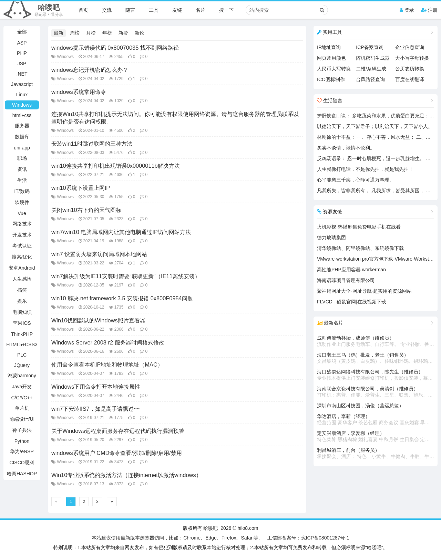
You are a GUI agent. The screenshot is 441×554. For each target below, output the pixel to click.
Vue (22, 213)
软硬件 (22, 202)
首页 (83, 10)
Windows (22, 105)
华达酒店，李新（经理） (375, 420)
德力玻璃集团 (331, 237)
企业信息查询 (409, 47)
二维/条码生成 (371, 68)
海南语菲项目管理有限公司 (346, 280)
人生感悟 (22, 279)
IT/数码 (21, 191)
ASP (22, 43)
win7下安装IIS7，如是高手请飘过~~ (95, 409)
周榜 (75, 33)
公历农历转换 (409, 68)
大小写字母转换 (412, 58)
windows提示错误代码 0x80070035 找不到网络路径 (115, 48)
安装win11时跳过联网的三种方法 (91, 143)
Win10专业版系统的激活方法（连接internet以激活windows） (126, 475)
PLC (22, 355)
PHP (22, 53)
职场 (22, 158)
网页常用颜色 (331, 58)
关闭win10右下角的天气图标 (86, 210)
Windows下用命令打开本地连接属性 (95, 386)
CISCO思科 (21, 462)
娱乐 (22, 301)
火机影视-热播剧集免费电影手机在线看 (359, 227)
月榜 (91, 33)
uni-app (22, 147)
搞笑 (22, 290)
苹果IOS (22, 323)
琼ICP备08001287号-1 (325, 538)
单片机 (22, 408)
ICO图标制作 (331, 79)
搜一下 (226, 10)
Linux (22, 94)
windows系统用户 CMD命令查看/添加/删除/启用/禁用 (116, 453)
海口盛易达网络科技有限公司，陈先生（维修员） (375, 375)
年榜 (107, 33)
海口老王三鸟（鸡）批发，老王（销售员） (375, 358)
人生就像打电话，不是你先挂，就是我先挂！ (365, 169)
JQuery (22, 365)
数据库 (22, 136)
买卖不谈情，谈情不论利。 (346, 147)
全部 (22, 32)
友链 (177, 10)
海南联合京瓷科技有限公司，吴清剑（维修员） (375, 392)
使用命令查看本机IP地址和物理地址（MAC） (107, 364)
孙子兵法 (22, 430)
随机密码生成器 (373, 58)
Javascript (22, 84)
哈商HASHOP (22, 473)
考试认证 (22, 246)
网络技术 (22, 223)
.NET (22, 74)
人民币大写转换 (334, 68)
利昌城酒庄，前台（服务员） (375, 453)
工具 (153, 10)
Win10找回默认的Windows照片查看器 (98, 320)
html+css (22, 115)
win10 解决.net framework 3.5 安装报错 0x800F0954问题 (122, 298)
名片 (200, 10)
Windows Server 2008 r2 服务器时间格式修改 (107, 342)
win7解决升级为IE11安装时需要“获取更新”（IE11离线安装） (125, 276)
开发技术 (22, 234)
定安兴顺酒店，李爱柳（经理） (375, 436)
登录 (407, 10)
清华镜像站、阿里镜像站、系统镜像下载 (360, 248)
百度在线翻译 (409, 79)
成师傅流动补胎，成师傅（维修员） (375, 341)
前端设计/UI (22, 419)
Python (22, 441)
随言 (130, 10)
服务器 (22, 125)
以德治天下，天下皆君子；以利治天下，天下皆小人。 (375, 126)
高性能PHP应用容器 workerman (351, 269)
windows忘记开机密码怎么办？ (89, 70)
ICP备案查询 (369, 47)
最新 (58, 33)
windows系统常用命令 (78, 92)
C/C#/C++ (21, 397)
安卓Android (22, 268)
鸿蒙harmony (22, 375)
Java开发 (22, 386)
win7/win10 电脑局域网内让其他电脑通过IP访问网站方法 (121, 232)
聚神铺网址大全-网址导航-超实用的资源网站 (364, 291)
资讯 (22, 169)
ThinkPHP (22, 334)
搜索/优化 (22, 257)
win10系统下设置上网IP (80, 188)
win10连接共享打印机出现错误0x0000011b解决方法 (115, 166)
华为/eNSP (21, 451)
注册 (429, 10)
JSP (22, 63)
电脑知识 (22, 312)
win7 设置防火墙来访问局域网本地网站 (99, 254)
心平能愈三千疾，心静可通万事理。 (355, 180)
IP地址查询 (329, 47)
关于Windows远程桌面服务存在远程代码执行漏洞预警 (117, 431)
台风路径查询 (370, 79)
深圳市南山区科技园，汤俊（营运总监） (360, 405)
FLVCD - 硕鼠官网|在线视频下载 (351, 301)
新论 (139, 33)
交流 (107, 10)
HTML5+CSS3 (22, 344)
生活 (22, 180)
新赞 (123, 33)
